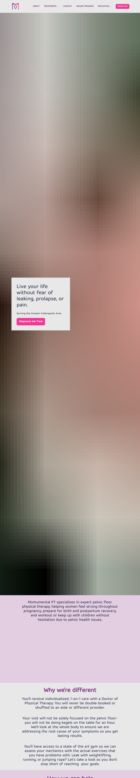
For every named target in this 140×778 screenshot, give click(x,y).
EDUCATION (104, 7)
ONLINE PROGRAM (85, 7)
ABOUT (36, 7)
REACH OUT (123, 7)
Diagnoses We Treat (31, 324)
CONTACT (67, 7)
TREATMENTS (51, 7)
